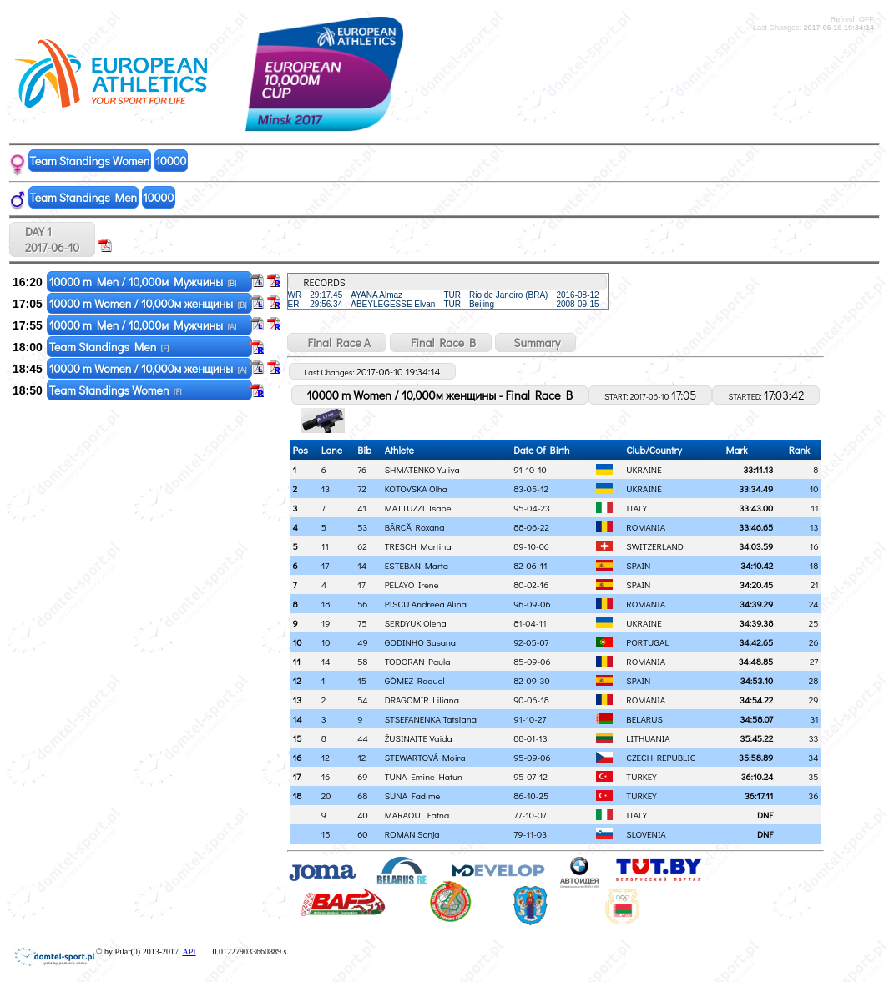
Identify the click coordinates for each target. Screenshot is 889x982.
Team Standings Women (90, 161)
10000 (170, 161)
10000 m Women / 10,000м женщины (148, 303)
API (188, 951)
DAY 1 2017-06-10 (52, 239)
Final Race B (441, 342)
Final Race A (337, 342)
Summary (535, 342)
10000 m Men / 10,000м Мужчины (143, 282)
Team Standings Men (84, 197)
